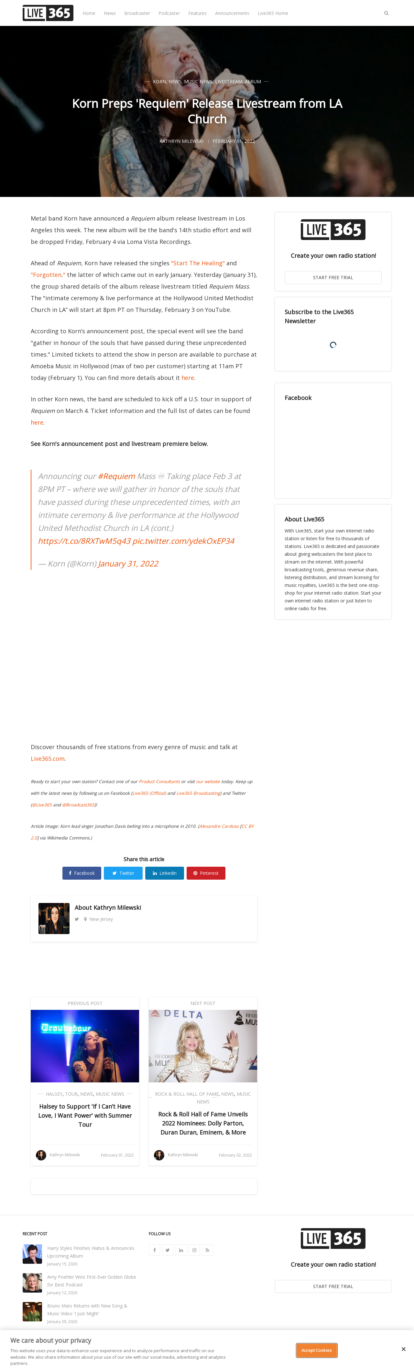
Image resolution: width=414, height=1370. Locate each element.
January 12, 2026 (62, 1293)
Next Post (203, 1003)
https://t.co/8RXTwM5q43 (84, 540)
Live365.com (48, 758)
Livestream (228, 81)
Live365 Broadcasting (198, 793)
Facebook (82, 873)
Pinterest (206, 873)
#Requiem (116, 476)
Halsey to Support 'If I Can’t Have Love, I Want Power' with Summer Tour (85, 1115)
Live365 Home (273, 13)
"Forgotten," (48, 275)
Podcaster (169, 13)
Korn (159, 81)
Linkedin (165, 873)
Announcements (232, 13)
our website (208, 781)
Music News (198, 81)
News (110, 13)
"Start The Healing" (198, 263)
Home (88, 13)
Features (197, 13)
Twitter (123, 873)
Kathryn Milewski (117, 907)
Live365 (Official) (149, 793)
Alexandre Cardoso (219, 826)
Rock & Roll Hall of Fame (187, 1094)
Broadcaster (137, 13)
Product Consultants (159, 781)
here (187, 378)
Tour (71, 1094)
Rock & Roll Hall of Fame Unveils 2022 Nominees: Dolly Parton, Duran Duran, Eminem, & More (203, 1123)
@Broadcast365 (78, 805)
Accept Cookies (316, 1350)
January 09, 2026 (62, 1321)
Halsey (54, 1094)
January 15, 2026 (62, 1264)
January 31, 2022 (128, 563)
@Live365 (42, 805)
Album (253, 81)
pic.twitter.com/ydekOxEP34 (183, 540)
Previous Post (85, 1003)
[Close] (404, 1349)
